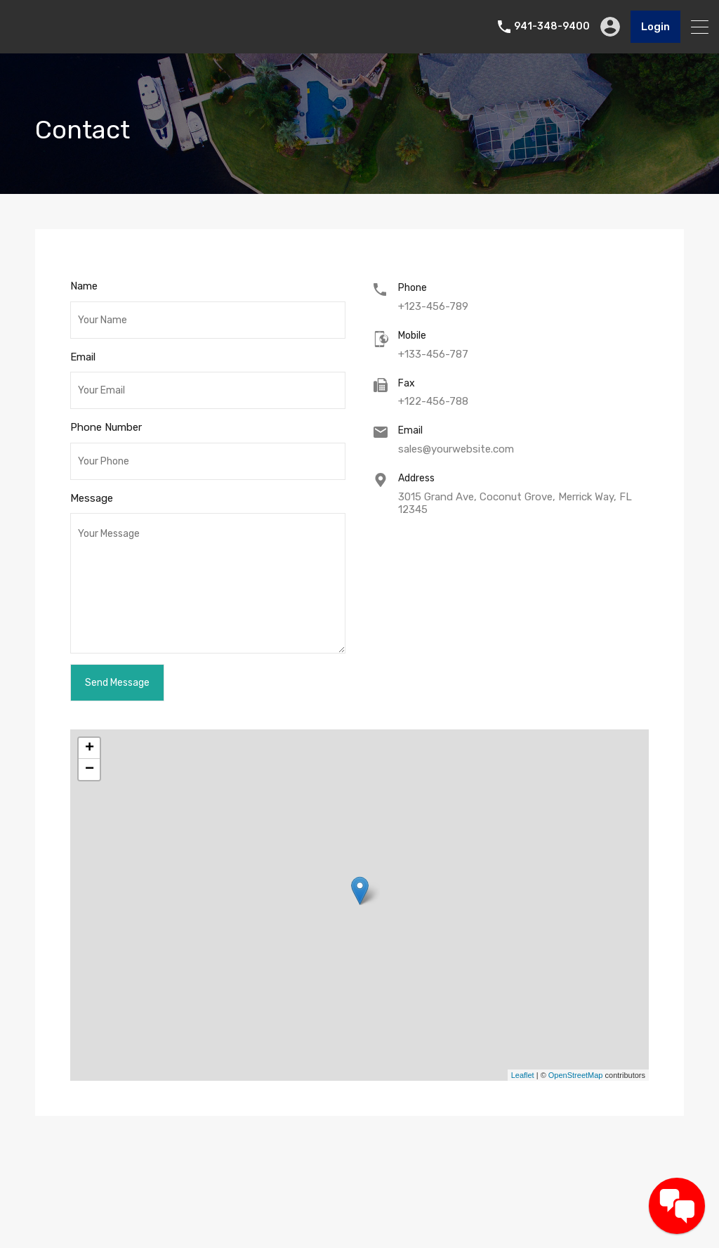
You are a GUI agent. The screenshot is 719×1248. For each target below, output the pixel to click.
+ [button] (89, 748)
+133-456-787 (433, 354)
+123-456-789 (433, 306)
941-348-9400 (552, 26)
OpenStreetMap (575, 1075)
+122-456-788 (433, 401)
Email (82, 357)
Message (91, 498)
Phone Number (106, 427)
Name (84, 286)
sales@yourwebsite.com (456, 449)
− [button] (89, 769)
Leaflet (522, 1075)
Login (655, 26)
